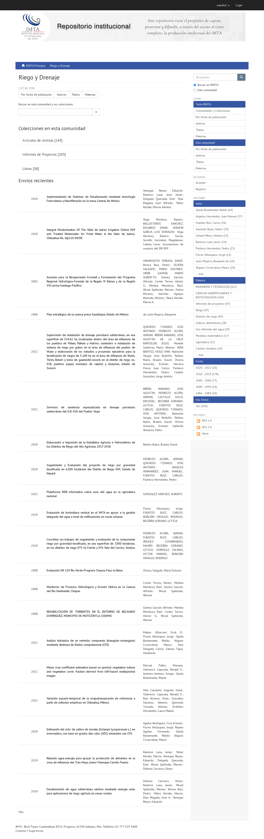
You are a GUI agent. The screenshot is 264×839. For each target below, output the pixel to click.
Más (21, 812)
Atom (202, 434)
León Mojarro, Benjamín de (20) (215, 261)
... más (200, 274)
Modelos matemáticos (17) (212, 336)
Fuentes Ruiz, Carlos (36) (211, 223)
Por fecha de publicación (36, 94)
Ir (96, 112)
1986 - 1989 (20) (206, 393)
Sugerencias (36, 831)
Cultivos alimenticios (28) (211, 323)
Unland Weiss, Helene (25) (212, 235)
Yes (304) (201, 406)
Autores (61, 94)
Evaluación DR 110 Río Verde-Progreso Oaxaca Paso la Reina (85, 570)
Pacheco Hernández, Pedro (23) (215, 248)
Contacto (20, 831)
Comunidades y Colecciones (213, 111)
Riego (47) (202, 310)
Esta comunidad (205, 90)
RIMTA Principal (35, 66)
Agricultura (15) (205, 342)
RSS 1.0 (204, 421)
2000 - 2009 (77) (206, 380)
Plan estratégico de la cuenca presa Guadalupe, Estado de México (87, 314)
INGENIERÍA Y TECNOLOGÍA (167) (216, 287)
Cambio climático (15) (209, 348)
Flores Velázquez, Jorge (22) (213, 255)
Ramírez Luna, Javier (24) (211, 242)
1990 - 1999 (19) (206, 387)
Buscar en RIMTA (205, 85)
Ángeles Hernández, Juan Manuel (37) (219, 216)
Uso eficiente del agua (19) (213, 329)
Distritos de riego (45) (209, 316)
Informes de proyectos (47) (213, 304)
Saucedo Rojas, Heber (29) (212, 229)
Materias (90, 94)
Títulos (76, 94)
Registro (201, 189)
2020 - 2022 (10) (206, 368)
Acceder (201, 183)
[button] (223, 5)
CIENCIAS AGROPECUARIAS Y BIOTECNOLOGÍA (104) (214, 295)
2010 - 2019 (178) (207, 374)
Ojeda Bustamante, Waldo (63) (214, 210)
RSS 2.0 (204, 427)
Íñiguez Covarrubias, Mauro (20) (215, 267)
